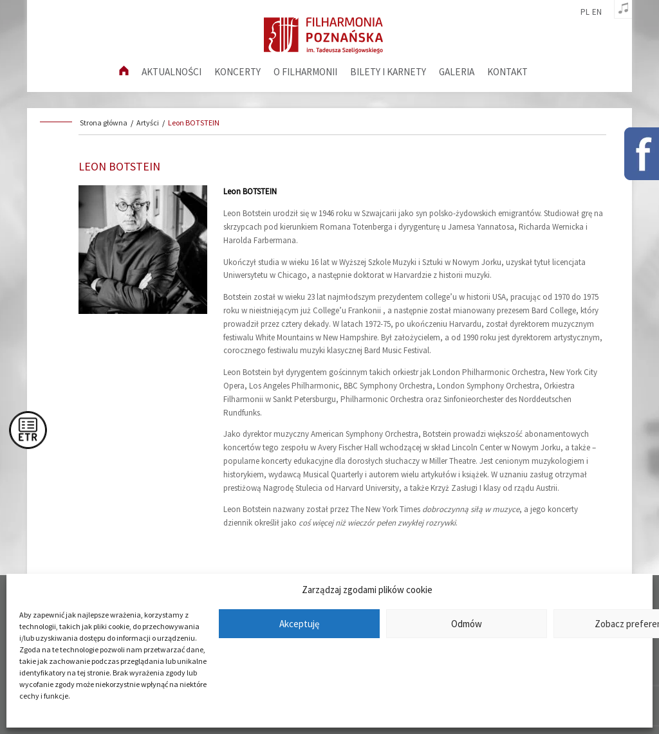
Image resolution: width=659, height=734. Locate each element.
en (597, 12)
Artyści (147, 122)
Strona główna (103, 122)
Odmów (466, 624)
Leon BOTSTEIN (193, 122)
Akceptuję (299, 624)
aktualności (171, 72)
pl (584, 12)
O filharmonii (305, 72)
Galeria (456, 72)
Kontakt (507, 72)
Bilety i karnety (388, 72)
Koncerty (237, 72)
